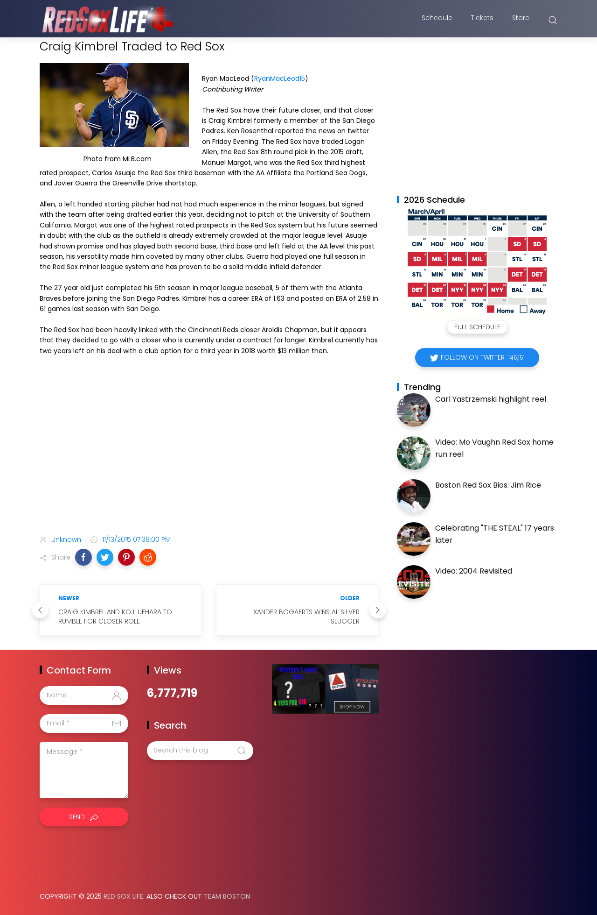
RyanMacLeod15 (279, 78)
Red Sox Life (123, 896)
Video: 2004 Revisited (473, 571)
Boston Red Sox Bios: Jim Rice (488, 485)
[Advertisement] (209, 454)
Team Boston (227, 896)
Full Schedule (477, 327)
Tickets (482, 20)
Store (520, 20)
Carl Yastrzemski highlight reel (490, 399)
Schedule (437, 20)
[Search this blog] (200, 750)
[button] (83, 557)
